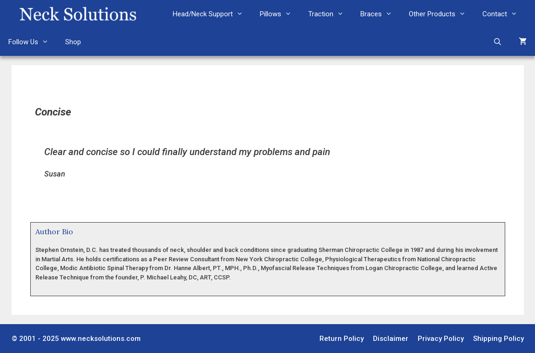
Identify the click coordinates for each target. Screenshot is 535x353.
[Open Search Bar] (497, 42)
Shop (73, 42)
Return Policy (341, 338)
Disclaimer (390, 338)
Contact (504, 14)
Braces (380, 14)
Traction (330, 14)
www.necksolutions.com (101, 338)
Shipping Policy (498, 338)
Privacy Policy (441, 338)
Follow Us (32, 42)
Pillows (280, 14)
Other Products (441, 14)
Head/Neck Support (212, 14)
